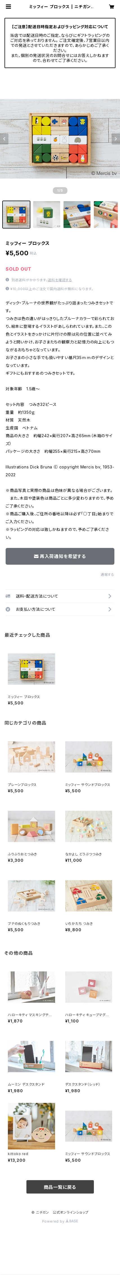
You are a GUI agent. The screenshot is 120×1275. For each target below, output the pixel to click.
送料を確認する (60, 280)
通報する (107, 574)
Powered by (60, 1221)
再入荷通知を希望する (60, 556)
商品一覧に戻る (60, 1187)
